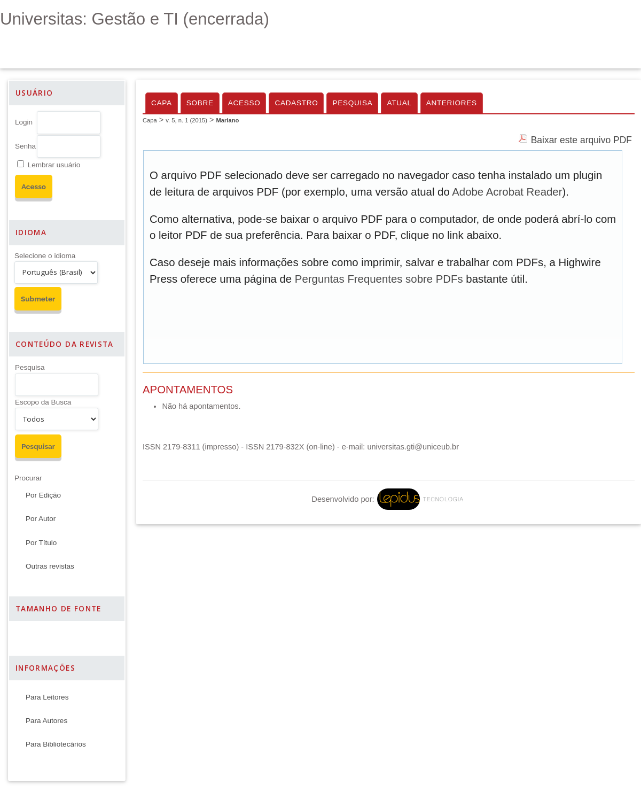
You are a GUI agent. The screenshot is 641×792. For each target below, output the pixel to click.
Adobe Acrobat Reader (507, 192)
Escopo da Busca (43, 402)
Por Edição (43, 495)
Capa (161, 103)
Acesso (244, 103)
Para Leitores (47, 697)
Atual (399, 103)
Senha (25, 146)
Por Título (41, 543)
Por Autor (41, 519)
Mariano (227, 120)
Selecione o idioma (44, 256)
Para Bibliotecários (56, 744)
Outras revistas (50, 566)
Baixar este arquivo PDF (581, 140)
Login (24, 122)
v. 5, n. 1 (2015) (186, 120)
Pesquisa (30, 367)
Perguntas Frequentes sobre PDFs (379, 279)
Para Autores (46, 721)
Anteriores (451, 103)
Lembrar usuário (54, 165)
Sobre (200, 103)
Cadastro (296, 103)
